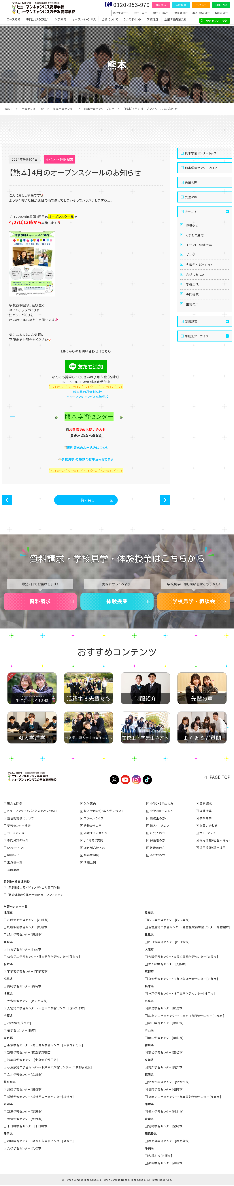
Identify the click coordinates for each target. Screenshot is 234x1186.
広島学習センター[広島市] (166, 1010)
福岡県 (149, 1076)
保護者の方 (181, 13)
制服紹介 (13, 858)
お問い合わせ (208, 829)
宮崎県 (149, 1120)
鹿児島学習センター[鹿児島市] (169, 1142)
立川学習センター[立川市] (25, 1076)
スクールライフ (93, 822)
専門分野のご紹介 (37, 21)
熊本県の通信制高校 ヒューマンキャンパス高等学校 (86, 394)
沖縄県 (149, 1149)
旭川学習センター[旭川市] (25, 937)
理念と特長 (14, 807)
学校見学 (201, 5)
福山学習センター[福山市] (166, 1025)
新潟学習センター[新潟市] (25, 1113)
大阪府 (149, 952)
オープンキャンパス (84, 21)
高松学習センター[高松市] (166, 1054)
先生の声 (191, 197)
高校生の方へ (121, 13)
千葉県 (8, 1018)
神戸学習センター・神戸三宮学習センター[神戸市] (181, 996)
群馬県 (8, 981)
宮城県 (8, 945)
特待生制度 (91, 858)
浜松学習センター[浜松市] (25, 1149)
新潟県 (8, 1106)
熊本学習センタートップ (200, 153)
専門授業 (193, 303)
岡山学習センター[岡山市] (166, 1040)
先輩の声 (191, 182)
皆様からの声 (93, 829)
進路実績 (13, 873)
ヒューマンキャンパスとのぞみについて (32, 814)
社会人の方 (157, 836)
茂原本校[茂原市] (19, 1025)
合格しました (195, 281)
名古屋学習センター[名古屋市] (169, 923)
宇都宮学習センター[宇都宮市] (28, 974)
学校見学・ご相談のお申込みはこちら (87, 458)
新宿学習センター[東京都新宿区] (29, 1054)
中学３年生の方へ (161, 814)
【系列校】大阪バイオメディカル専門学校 (33, 890)
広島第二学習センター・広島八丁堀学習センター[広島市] (186, 1018)
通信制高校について (20, 822)
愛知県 (149, 915)
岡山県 (149, 1032)
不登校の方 (157, 858)
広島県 (149, 1003)
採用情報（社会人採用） (214, 844)
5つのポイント (132, 21)
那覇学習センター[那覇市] (166, 1164)
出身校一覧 (15, 866)
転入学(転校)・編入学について (104, 814)
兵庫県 (149, 988)
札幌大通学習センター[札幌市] (28, 923)
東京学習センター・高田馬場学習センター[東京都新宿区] (45, 1047)
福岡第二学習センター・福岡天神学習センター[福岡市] (184, 1098)
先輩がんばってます (200, 270)
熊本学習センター (66, 108)
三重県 (149, 937)
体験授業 (181, 5)
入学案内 (60, 21)
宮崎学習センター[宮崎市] (166, 1127)
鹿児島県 (151, 1135)
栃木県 (8, 966)
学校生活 (193, 292)
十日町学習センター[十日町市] (28, 1127)
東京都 (8, 1040)
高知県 (149, 1062)
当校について (109, 21)
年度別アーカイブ (196, 347)
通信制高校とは (94, 851)
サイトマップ (207, 836)
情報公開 (90, 866)
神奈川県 (10, 1084)
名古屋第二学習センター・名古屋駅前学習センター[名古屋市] (189, 930)
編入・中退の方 (201, 13)
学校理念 (152, 21)
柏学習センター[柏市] (22, 1032)
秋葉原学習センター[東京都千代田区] (32, 1062)
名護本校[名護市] (160, 1157)
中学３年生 (140, 13)
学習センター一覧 (33, 108)
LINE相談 (221, 5)
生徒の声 (193, 314)
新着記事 (191, 333)
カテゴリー (192, 211)
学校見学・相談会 (194, 604)
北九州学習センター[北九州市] (169, 1084)
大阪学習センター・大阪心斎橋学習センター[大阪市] (183, 959)
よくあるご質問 (93, 844)
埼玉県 (8, 996)
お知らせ (192, 225)
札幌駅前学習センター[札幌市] (28, 930)
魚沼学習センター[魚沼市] (25, 1120)
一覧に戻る (86, 500)
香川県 (149, 1047)
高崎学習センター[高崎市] (25, 988)
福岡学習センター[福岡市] (166, 1091)
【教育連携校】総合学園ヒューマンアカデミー (36, 898)
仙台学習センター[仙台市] (25, 952)
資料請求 (160, 5)
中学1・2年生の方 (161, 807)
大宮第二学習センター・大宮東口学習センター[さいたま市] (46, 1010)
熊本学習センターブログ (103, 108)
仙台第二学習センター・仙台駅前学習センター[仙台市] (43, 959)
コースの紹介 (16, 836)
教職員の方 (221, 13)
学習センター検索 (216, 20)
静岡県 (8, 1135)
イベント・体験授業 (200, 247)
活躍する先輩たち (175, 21)
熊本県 (149, 1106)
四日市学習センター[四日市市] (169, 945)
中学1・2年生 (161, 13)
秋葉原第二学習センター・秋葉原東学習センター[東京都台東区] (50, 1069)
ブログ (191, 259)
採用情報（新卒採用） (213, 851)
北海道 (8, 915)
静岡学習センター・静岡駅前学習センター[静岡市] (40, 1142)
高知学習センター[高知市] (166, 1069)
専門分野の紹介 (18, 844)
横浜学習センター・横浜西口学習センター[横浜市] (40, 1098)
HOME (8, 108)
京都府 (149, 974)
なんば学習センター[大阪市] (167, 966)
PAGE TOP (220, 781)
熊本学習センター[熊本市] (166, 1113)
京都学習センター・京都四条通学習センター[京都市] (183, 981)
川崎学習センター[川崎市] (25, 1091)
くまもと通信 (195, 236)
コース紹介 (13, 21)
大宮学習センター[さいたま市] (27, 1003)
